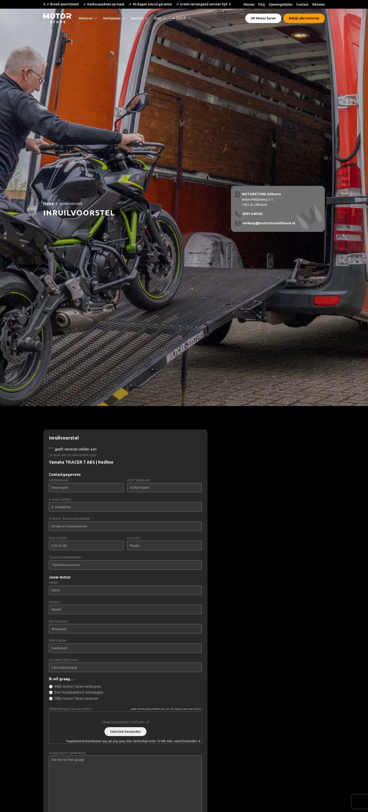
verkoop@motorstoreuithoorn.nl (268, 223)
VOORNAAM (60, 480)
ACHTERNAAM (140, 480)
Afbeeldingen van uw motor (70, 709)
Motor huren (263, 18)
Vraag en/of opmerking (67, 753)
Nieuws (249, 4)
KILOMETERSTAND (65, 660)
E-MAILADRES (61, 499)
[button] (44, 4)
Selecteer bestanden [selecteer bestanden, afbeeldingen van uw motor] (125, 731)
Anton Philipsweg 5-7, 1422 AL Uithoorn (261, 199)
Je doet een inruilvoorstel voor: (73, 455)
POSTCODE (59, 538)
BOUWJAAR (59, 621)
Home (48, 203)
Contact (302, 4)
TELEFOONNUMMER (66, 557)
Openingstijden (280, 4)
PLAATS (134, 538)
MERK (54, 582)
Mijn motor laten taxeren (76, 698)
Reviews (318, 4)
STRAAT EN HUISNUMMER (70, 518)
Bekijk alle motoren (304, 18)
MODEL (56, 602)
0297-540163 (252, 214)
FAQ (261, 4)
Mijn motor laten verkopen (77, 686)
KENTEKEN (58, 640)
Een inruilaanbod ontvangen (78, 692)
